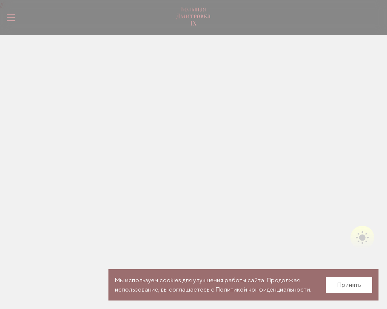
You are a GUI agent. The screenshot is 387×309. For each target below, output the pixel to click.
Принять (349, 284)
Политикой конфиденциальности (263, 289)
